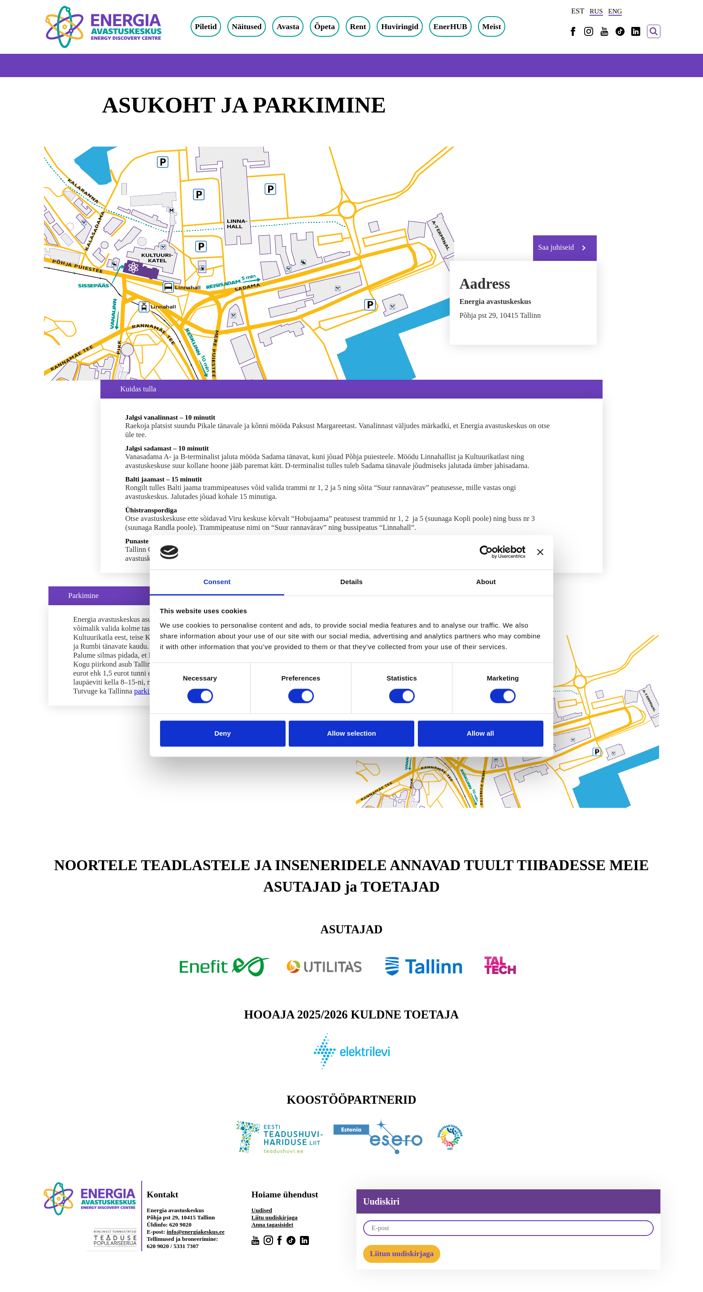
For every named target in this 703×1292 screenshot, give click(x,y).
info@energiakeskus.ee (196, 1231)
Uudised (262, 1210)
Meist (491, 26)
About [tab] (486, 581)
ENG (615, 11)
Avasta (288, 26)
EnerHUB (450, 26)
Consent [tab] (217, 581)
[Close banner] (540, 552)
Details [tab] (351, 581)
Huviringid (399, 26)
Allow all (480, 733)
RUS (596, 11)
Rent (358, 26)
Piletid (206, 26)
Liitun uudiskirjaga (402, 1253)
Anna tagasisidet (272, 1224)
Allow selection (351, 733)
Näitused (246, 26)
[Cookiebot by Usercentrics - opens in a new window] (486, 552)
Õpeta (324, 26)
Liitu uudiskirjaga (275, 1217)
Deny (222, 733)
